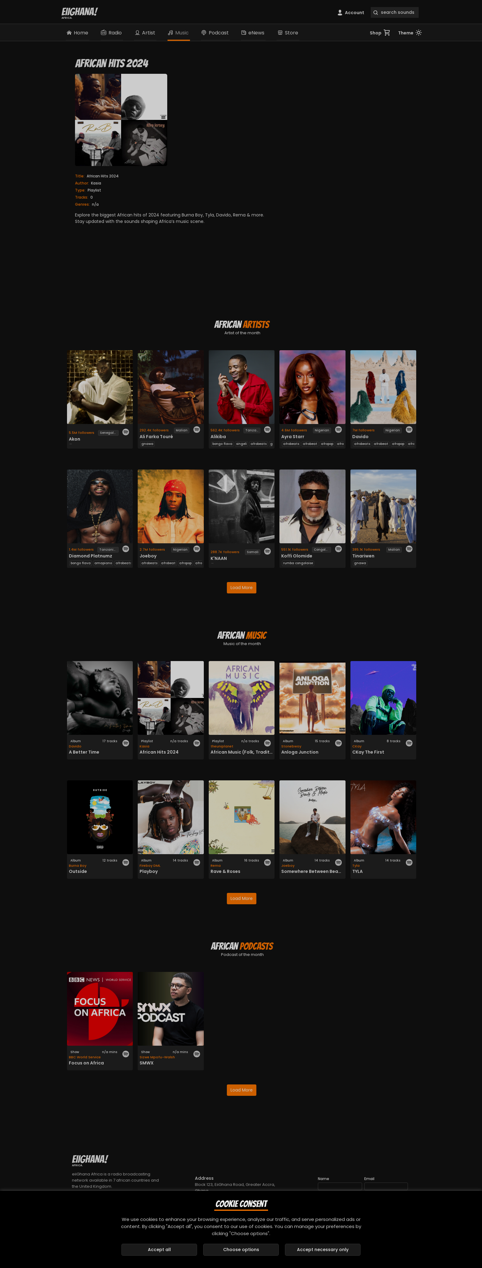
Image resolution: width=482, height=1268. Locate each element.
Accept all (159, 1249)
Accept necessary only (323, 1249)
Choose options (241, 1249)
